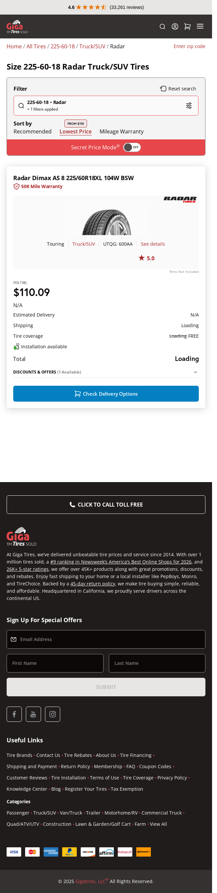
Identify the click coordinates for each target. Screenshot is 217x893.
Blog (56, 789)
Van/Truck (71, 813)
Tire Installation (68, 777)
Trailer (93, 813)
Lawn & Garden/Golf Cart (103, 824)
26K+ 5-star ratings (28, 569)
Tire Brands (19, 755)
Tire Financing (136, 755)
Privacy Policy (172, 777)
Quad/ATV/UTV (23, 824)
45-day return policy (92, 583)
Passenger (18, 813)
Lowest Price (76, 146)
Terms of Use (104, 777)
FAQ (130, 766)
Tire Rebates (78, 755)
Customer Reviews (27, 777)
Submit (106, 687)
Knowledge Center (27, 789)
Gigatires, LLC (91, 881)
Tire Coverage (138, 777)
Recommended (33, 146)
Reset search (178, 103)
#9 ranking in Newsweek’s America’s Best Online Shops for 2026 (121, 562)
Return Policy (75, 766)
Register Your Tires (86, 789)
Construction (57, 824)
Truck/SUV (83, 258)
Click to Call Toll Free (110, 504)
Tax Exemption (127, 789)
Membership (108, 766)
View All (158, 824)
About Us (106, 755)
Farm (140, 824)
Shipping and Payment (32, 766)
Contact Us (48, 755)
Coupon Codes (155, 766)
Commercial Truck (162, 813)
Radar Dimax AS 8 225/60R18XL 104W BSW (73, 192)
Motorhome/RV (121, 813)
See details (153, 258)
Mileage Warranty (122, 146)
